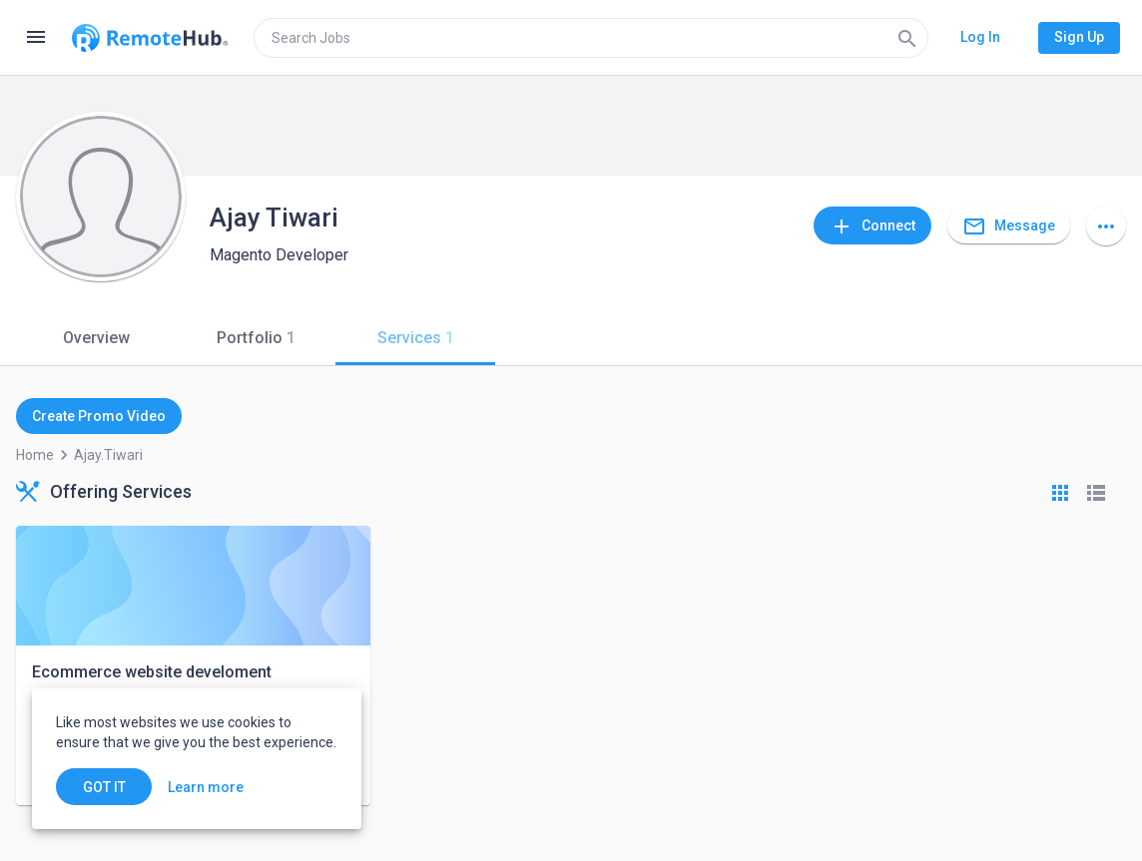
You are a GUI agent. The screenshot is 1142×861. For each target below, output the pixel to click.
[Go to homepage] (150, 38)
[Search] (907, 38)
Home (35, 455)
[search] (591, 38)
